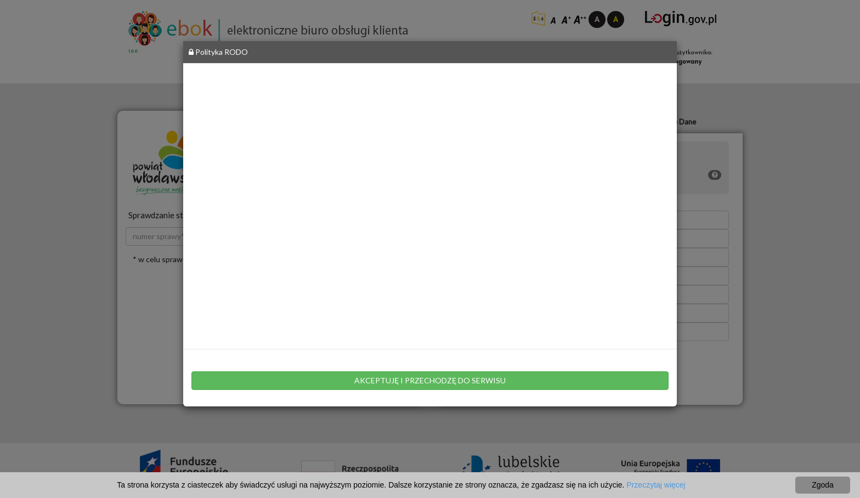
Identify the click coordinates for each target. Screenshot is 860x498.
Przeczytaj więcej (655, 484)
